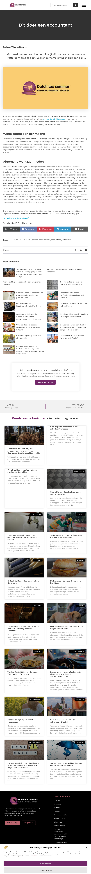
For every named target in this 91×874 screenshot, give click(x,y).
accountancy (44, 240)
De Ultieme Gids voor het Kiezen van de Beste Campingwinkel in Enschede (28, 316)
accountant (56, 240)
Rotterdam (66, 240)
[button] (86, 847)
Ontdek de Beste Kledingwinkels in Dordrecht (23, 582)
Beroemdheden (60, 818)
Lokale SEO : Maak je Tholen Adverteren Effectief (62, 721)
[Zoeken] (75, 5)
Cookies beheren (45, 870)
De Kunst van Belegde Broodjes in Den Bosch (65, 582)
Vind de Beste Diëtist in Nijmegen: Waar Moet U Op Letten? (28, 327)
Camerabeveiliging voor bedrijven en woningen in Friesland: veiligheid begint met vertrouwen (23, 765)
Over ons (57, 801)
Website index (59, 826)
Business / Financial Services (15, 47)
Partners (57, 808)
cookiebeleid (34, 856)
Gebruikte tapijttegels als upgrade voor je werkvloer (65, 493)
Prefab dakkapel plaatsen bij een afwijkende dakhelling (22, 471)
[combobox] (62, 5)
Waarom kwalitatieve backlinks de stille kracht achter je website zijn (61, 834)
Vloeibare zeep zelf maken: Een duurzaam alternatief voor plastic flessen (29, 295)
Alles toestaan (45, 864)
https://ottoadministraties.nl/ (15, 218)
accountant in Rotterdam (54, 119)
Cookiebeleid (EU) (61, 815)
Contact (57, 811)
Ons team (57, 804)
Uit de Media (59, 822)
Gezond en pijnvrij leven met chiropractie (20, 721)
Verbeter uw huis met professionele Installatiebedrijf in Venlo (73, 295)
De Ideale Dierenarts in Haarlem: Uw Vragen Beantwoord (66, 627)
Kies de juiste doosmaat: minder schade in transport (64, 428)
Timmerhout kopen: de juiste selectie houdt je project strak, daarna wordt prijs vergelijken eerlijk (23, 451)
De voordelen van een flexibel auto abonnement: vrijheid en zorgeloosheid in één (73, 327)
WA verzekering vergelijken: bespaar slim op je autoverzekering (66, 764)
